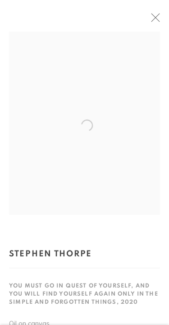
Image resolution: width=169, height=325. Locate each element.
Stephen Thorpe (50, 255)
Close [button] (157, 20)
